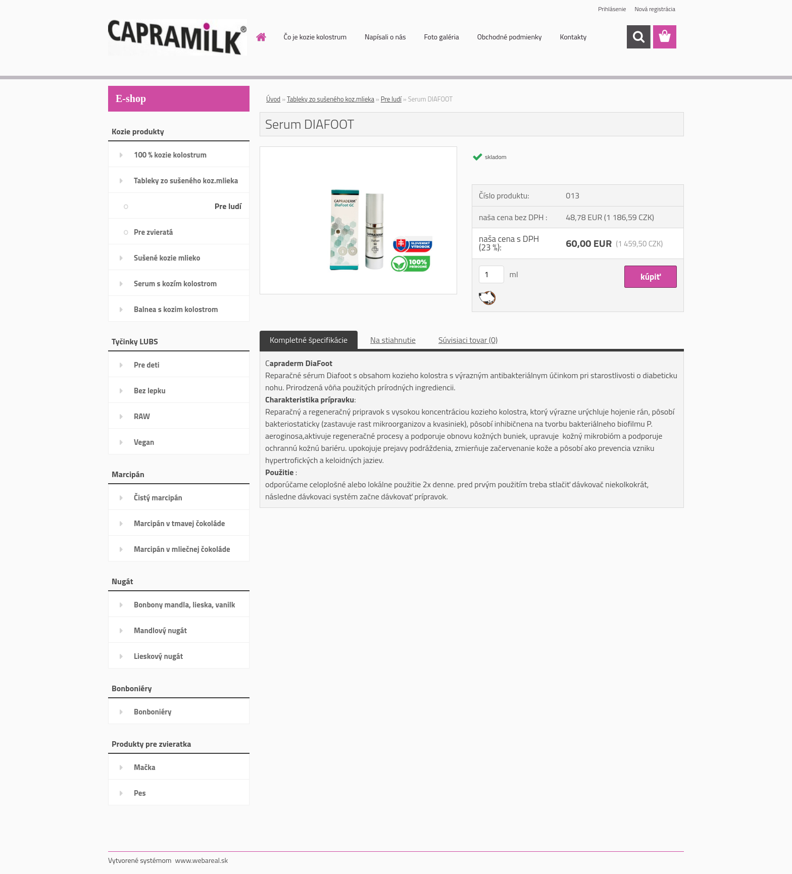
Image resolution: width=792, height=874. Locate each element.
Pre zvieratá (153, 232)
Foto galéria (441, 36)
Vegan (144, 442)
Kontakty (573, 36)
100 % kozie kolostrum (170, 155)
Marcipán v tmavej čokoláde (179, 523)
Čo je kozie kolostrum (315, 36)
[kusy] (491, 274)
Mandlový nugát (160, 630)
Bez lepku (150, 390)
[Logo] (177, 37)
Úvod (273, 99)
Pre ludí (228, 206)
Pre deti (147, 365)
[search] (638, 36)
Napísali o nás (385, 36)
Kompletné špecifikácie (309, 340)
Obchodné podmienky (509, 36)
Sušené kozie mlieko (167, 258)
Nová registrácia (654, 9)
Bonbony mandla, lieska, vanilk (184, 604)
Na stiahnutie (393, 340)
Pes (140, 793)
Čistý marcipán (158, 497)
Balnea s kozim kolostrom (176, 309)
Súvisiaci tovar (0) (468, 340)
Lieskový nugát (158, 656)
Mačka (145, 767)
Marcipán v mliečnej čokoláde (182, 549)
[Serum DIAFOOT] (358, 151)
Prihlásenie (612, 9)
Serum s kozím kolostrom (175, 283)
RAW (142, 416)
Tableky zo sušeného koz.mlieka (186, 180)
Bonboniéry (152, 711)
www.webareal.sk (201, 860)
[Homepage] (264, 36)
